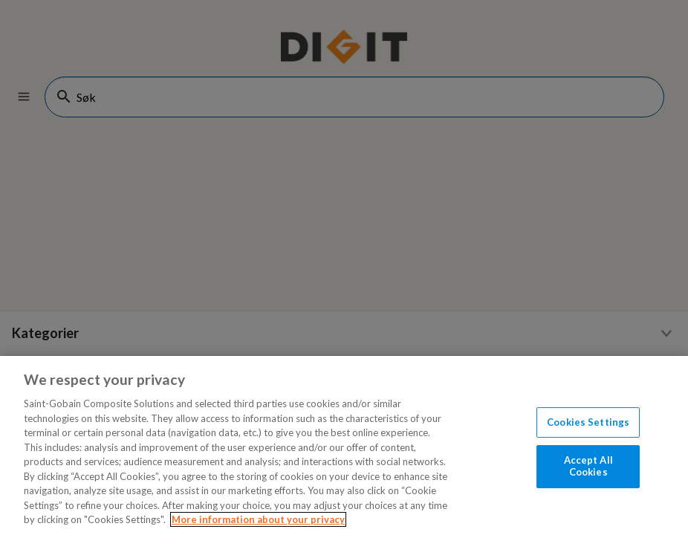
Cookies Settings (588, 422)
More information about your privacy (258, 519)
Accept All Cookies (588, 466)
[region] (344, 445)
